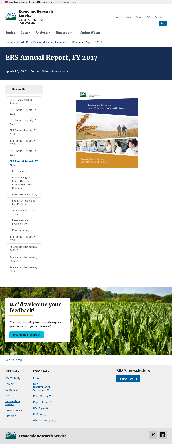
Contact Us (161, 17)
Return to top (13, 360)
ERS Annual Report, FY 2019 (22, 142)
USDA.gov (39, 408)
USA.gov (38, 414)
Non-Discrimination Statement (42, 387)
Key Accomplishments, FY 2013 (23, 269)
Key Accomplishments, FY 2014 (23, 259)
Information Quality (12, 402)
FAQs (149, 17)
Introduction (19, 171)
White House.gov (43, 420)
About (129, 17)
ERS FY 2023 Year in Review (20, 101)
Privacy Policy (13, 410)
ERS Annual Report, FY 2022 (22, 111)
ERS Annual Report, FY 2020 (22, 132)
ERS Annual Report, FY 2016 (22, 238)
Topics (10, 32)
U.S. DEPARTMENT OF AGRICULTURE (31, 21)
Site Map (10, 416)
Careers (139, 17)
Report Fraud (41, 402)
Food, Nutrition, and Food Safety (23, 202)
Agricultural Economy (24, 194)
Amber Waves (90, 32)
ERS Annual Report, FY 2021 (22, 122)
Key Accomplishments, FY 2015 (23, 248)
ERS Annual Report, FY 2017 (23, 163)
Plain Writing (40, 396)
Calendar (118, 17)
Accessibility (12, 378)
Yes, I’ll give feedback (26, 334)
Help (8, 395)
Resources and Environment (20, 222)
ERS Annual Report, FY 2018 (22, 152)
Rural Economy (21, 230)
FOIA (36, 378)
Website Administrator (55, 71)
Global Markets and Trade (23, 212)
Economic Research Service (36, 13)
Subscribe (126, 378)
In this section (18, 89)
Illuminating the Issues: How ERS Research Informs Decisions (22, 182)
